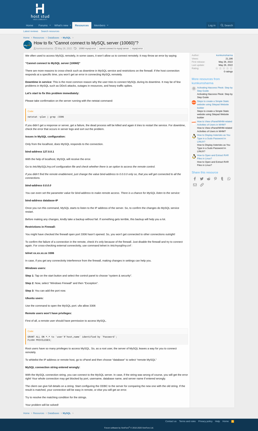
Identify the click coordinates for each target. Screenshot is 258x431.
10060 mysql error (87, 48)
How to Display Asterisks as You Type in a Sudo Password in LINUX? (213, 138)
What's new (61, 25)
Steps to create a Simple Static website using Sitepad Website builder (213, 104)
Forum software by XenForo (129, 428)
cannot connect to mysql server (114, 48)
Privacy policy (205, 421)
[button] (50, 25)
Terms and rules (187, 421)
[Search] (227, 25)
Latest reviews (30, 31)
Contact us (170, 421)
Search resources (50, 31)
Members (99, 25)
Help (217, 421)
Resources (82, 25)
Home (29, 25)
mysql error (137, 48)
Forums (43, 25)
